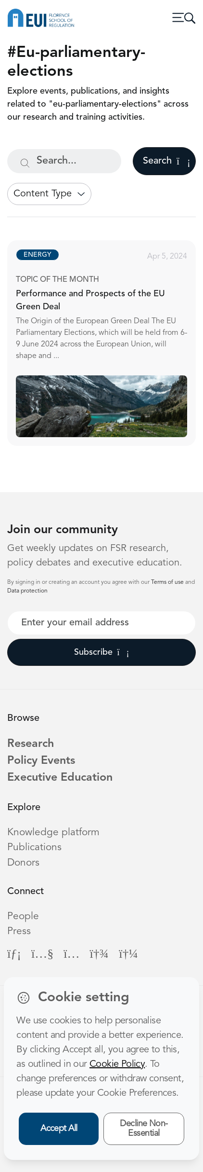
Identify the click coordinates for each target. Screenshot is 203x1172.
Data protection (27, 591)
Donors (23, 863)
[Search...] (64, 161)
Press (19, 931)
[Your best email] (101, 623)
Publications (34, 847)
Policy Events (41, 761)
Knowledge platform (53, 832)
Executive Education (60, 778)
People (23, 916)
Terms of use (168, 582)
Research (30, 744)
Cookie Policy (117, 1064)
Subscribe (101, 652)
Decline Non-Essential (144, 1128)
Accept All (58, 1128)
